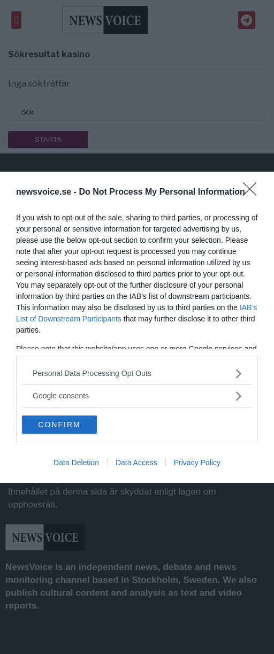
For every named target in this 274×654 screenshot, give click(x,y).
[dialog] (137, 327)
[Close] (253, 192)
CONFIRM (59, 424)
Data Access (136, 462)
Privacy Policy (197, 462)
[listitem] (137, 373)
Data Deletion (76, 462)
